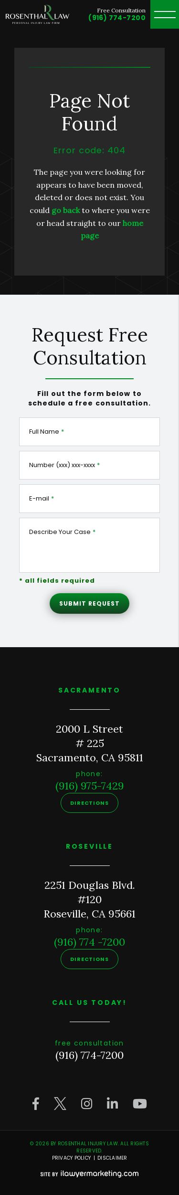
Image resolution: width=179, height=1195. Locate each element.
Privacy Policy (71, 1158)
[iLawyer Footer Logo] (89, 1174)
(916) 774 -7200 (89, 942)
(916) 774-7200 (117, 17)
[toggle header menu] (164, 14)
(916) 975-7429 (89, 785)
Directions (89, 803)
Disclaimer (112, 1158)
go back (66, 210)
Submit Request (89, 603)
